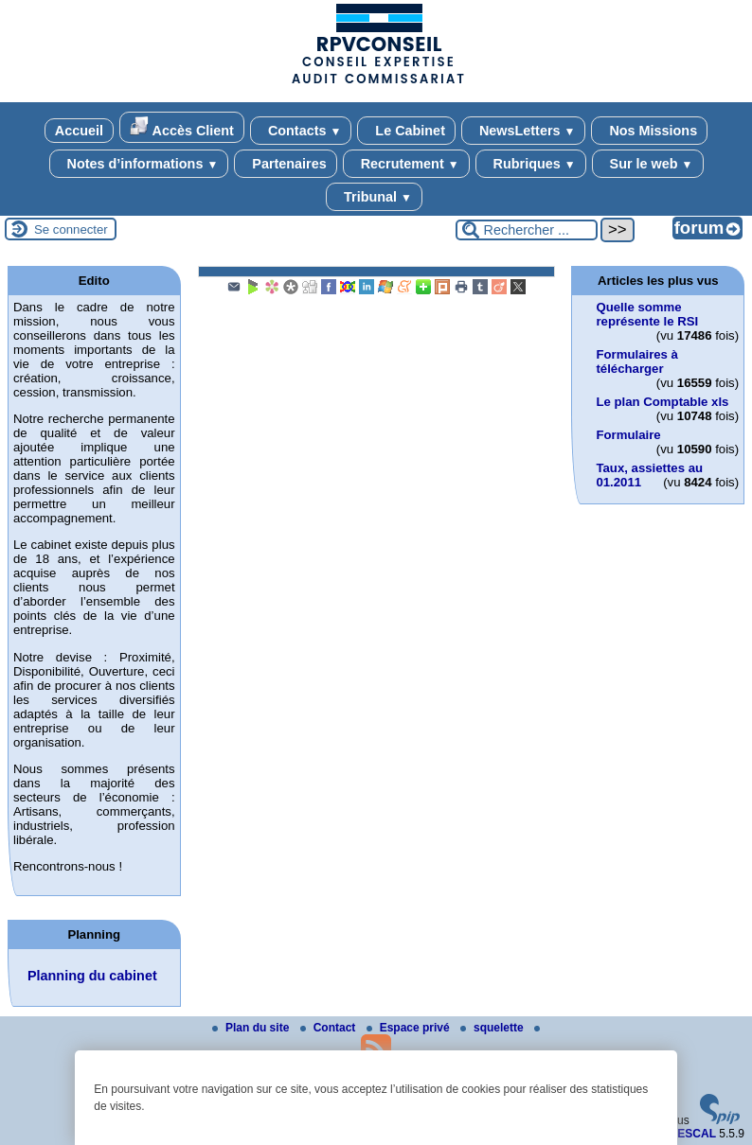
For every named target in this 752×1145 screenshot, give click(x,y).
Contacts (300, 130)
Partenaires (285, 163)
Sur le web (647, 163)
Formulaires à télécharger (637, 361)
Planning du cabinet (92, 975)
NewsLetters (523, 130)
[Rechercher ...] (527, 230)
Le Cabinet (406, 130)
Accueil (79, 130)
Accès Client (182, 127)
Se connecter (71, 229)
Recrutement (406, 163)
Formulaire (628, 435)
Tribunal (374, 196)
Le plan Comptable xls (662, 402)
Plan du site (252, 1027)
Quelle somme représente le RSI (647, 314)
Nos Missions (649, 130)
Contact (329, 1027)
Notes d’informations (139, 163)
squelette (493, 1027)
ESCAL (696, 1133)
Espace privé (410, 1027)
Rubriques (531, 163)
